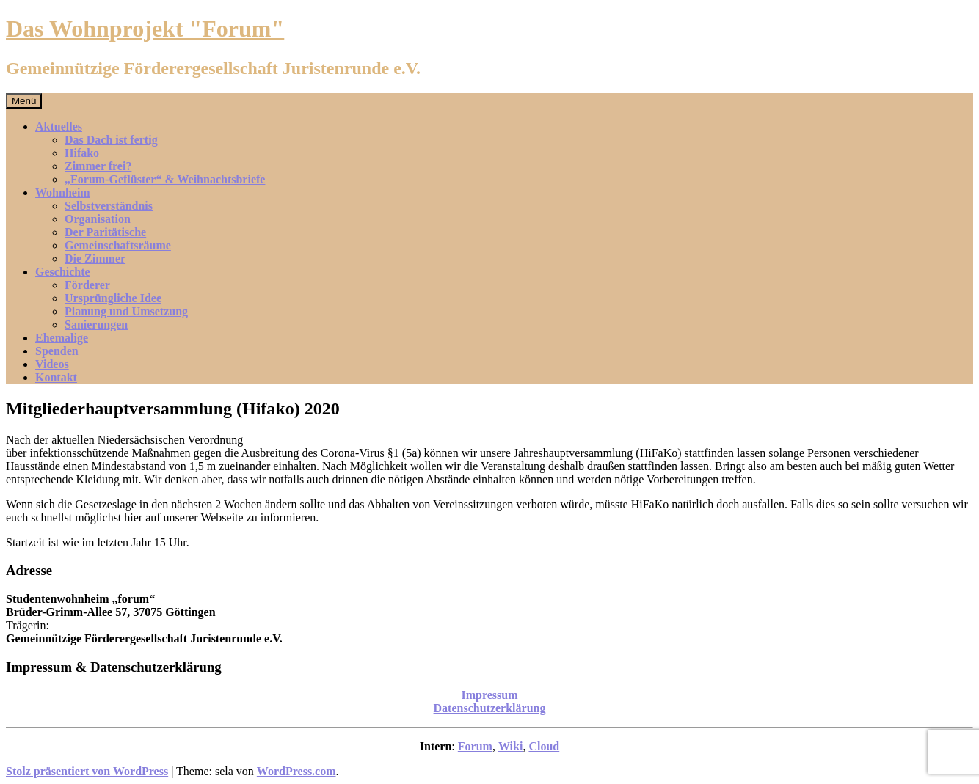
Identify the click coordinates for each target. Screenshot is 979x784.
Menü (24, 100)
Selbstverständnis (109, 205)
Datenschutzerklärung (490, 708)
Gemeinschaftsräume (118, 245)
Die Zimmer (95, 258)
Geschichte (62, 271)
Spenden (57, 351)
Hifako (82, 153)
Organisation (98, 219)
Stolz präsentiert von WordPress (87, 771)
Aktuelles (58, 126)
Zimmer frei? (98, 166)
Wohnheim (62, 192)
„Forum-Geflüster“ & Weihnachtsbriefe (165, 179)
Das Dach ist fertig (111, 139)
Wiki (510, 746)
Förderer (87, 285)
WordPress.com (296, 771)
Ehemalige (61, 337)
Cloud (543, 746)
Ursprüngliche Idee (113, 298)
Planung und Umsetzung (126, 311)
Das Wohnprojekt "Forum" (145, 28)
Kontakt (56, 377)
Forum (475, 746)
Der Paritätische (105, 232)
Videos (52, 364)
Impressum (489, 695)
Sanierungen (96, 324)
